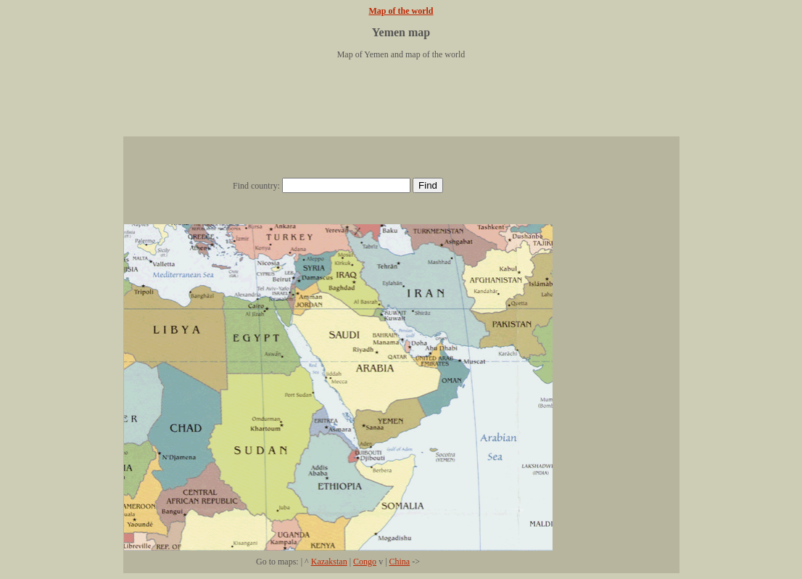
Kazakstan (329, 562)
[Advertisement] (401, 103)
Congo (364, 562)
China (399, 562)
